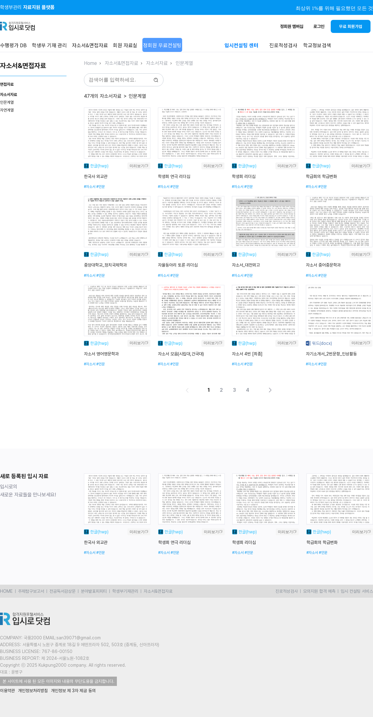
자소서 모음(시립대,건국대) (181, 353)
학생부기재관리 (125, 591)
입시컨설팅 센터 (241, 45)
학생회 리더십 (244, 176)
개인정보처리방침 (33, 690)
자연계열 (7, 110)
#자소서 (89, 187)
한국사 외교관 (96, 176)
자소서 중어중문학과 (323, 265)
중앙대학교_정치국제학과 (105, 265)
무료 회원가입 (350, 26)
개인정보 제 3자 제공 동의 (73, 690)
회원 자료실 (125, 45)
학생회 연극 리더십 (174, 176)
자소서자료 (157, 63)
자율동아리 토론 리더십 (178, 265)
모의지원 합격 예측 (319, 591)
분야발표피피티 (94, 591)
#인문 (100, 187)
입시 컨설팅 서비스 (357, 591)
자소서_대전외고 (246, 265)
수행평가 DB (13, 45)
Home (90, 63)
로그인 (319, 26)
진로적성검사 (286, 591)
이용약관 (7, 690)
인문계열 (7, 102)
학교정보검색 (317, 45)
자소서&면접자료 (90, 45)
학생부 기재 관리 (49, 45)
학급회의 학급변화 (321, 176)
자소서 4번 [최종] (247, 353)
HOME (6, 591)
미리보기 (137, 166)
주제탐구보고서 (31, 591)
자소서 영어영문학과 (101, 353)
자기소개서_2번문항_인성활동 (331, 353)
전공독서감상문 (62, 591)
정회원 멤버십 (291, 26)
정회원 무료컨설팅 (162, 45)
